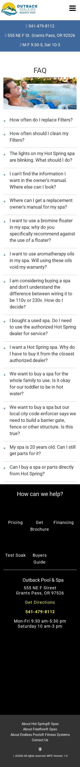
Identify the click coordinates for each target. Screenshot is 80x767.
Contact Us (40, 740)
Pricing (15, 522)
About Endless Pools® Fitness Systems (40, 735)
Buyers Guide (40, 559)
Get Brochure (39, 526)
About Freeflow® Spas (40, 729)
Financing (64, 522)
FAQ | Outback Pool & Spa (19, 9)
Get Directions (40, 602)
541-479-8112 (40, 26)
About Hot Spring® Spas (40, 724)
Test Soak (15, 555)
